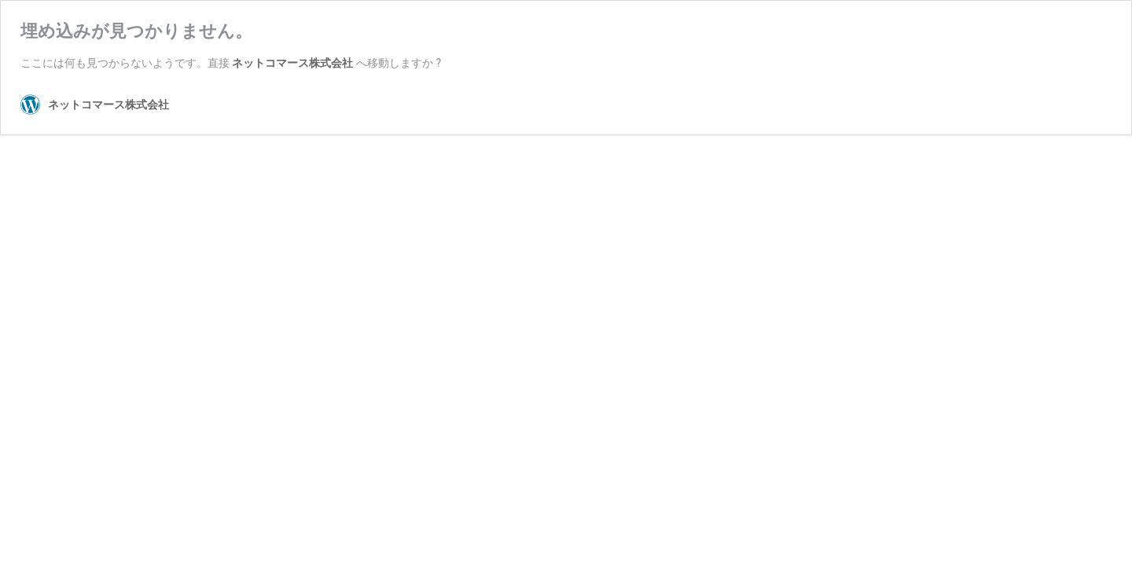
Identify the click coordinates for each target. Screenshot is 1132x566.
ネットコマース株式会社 (292, 63)
